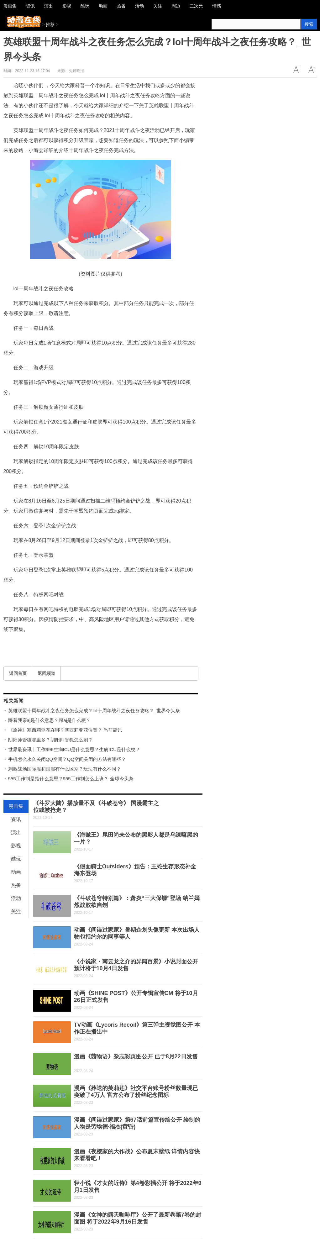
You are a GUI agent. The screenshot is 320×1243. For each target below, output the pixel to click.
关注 (16, 911)
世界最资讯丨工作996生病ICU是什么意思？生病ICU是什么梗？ (74, 749)
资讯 (16, 819)
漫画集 (16, 806)
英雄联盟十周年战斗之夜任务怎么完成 (51, 643)
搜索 (309, 24)
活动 (16, 898)
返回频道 (46, 673)
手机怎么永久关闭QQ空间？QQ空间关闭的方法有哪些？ (67, 759)
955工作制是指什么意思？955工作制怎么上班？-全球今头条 (71, 778)
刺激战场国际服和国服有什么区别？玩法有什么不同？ (64, 769)
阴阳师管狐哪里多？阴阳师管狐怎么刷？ (50, 739)
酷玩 (16, 858)
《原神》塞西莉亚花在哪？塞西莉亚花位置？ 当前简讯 (65, 730)
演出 (16, 832)
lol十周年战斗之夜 (99, 643)
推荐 (50, 24)
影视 (16, 845)
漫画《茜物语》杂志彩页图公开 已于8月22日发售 (136, 1056)
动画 (16, 872)
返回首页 (18, 673)
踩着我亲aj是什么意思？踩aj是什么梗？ (49, 720)
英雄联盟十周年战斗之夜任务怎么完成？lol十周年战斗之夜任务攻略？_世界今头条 (94, 710)
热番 (16, 885)
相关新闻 (13, 700)
